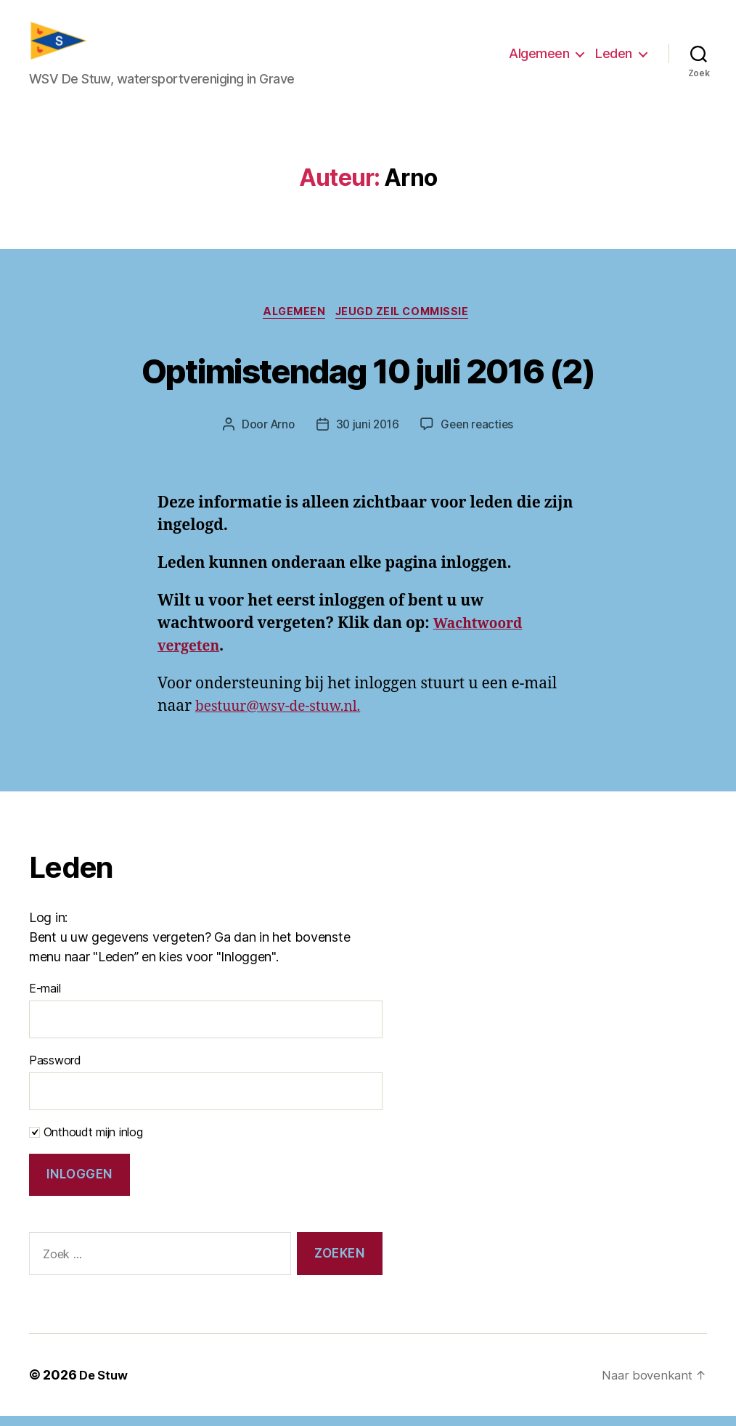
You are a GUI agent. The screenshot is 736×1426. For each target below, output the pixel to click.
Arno (279, 435)
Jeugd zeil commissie (408, 321)
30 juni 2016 (367, 435)
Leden (613, 57)
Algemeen (539, 57)
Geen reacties (480, 435)
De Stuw (105, 1385)
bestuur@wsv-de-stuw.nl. (286, 716)
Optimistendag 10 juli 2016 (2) (367, 377)
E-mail (44, 998)
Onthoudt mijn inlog (86, 1142)
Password (55, 1070)
